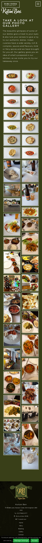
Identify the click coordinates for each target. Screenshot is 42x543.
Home (21, 522)
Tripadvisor (21, 519)
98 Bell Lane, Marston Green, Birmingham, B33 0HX (21, 509)
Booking (21, 529)
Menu (21, 526)
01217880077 (21, 513)
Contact (21, 534)
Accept (35, 541)
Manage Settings (21, 541)
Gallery (21, 531)
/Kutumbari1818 (21, 516)
